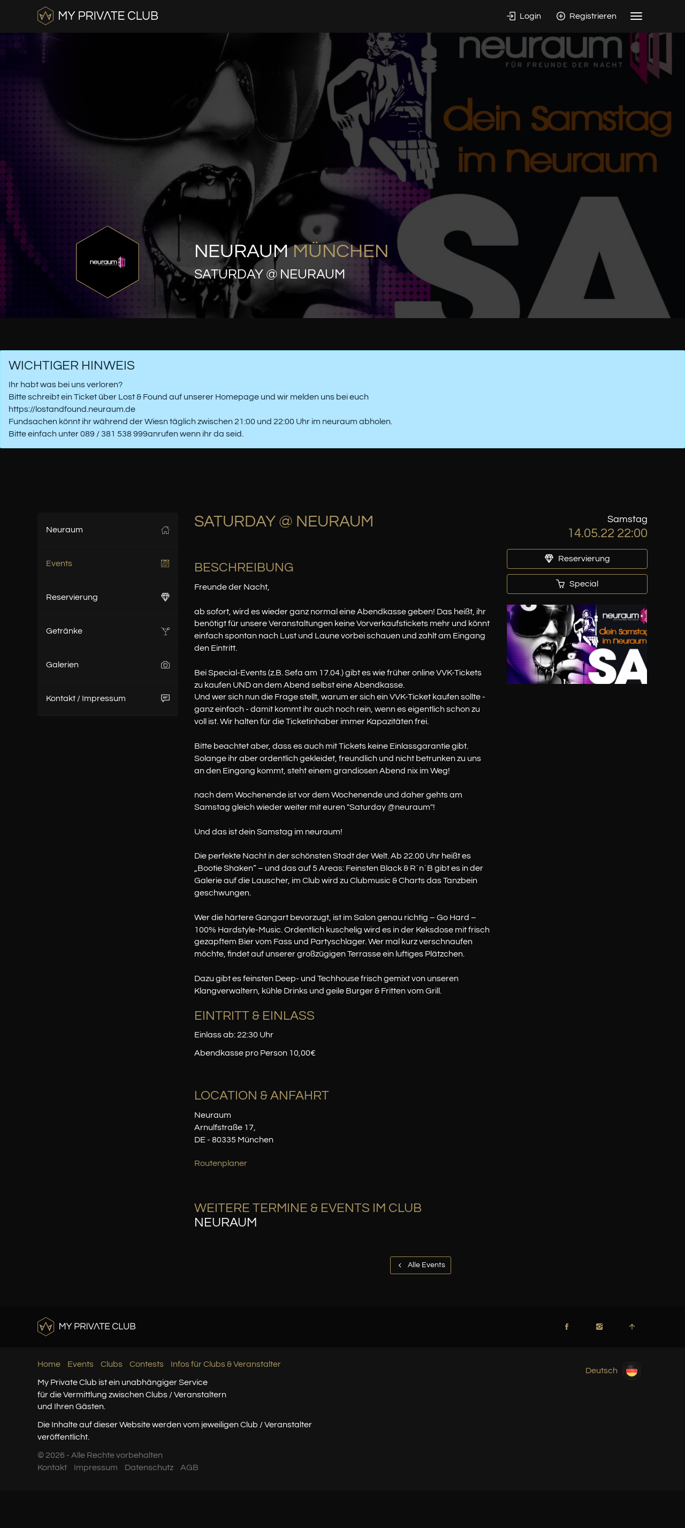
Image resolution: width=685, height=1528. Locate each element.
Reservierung (108, 597)
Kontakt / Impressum (108, 698)
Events (108, 563)
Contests (147, 1364)
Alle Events (420, 1265)
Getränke (108, 631)
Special (577, 583)
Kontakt (52, 1467)
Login (524, 16)
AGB (189, 1467)
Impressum (96, 1467)
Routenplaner (220, 1163)
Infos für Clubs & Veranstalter (226, 1364)
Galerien (108, 665)
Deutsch (613, 1371)
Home (48, 1364)
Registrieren (586, 16)
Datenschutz (149, 1467)
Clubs (112, 1364)
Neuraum (108, 530)
